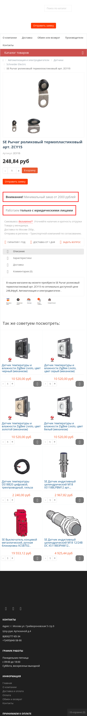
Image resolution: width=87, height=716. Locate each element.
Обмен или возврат (49, 37)
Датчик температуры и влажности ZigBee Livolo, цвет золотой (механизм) (21, 426)
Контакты (8, 45)
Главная (7, 683)
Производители (74, 37)
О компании (10, 37)
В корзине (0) (77, 712)
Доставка (27, 37)
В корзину (30, 170)
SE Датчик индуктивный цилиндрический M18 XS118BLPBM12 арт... (60, 484)
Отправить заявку (43, 25)
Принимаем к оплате (17, 713)
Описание (15, 252)
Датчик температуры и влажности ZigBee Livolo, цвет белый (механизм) (63, 426)
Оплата (7, 695)
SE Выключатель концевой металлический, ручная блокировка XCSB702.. (19, 542)
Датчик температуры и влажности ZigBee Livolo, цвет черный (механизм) (21, 368)
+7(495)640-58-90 (12, 640)
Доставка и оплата (13, 691)
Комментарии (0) (19, 272)
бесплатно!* (26, 221)
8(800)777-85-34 (11, 636)
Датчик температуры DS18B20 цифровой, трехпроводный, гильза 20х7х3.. (17, 486)
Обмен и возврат (12, 699)
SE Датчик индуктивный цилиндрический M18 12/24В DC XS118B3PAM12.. (63, 542)
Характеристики (19, 258)
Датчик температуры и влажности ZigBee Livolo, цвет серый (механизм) (60, 368)
